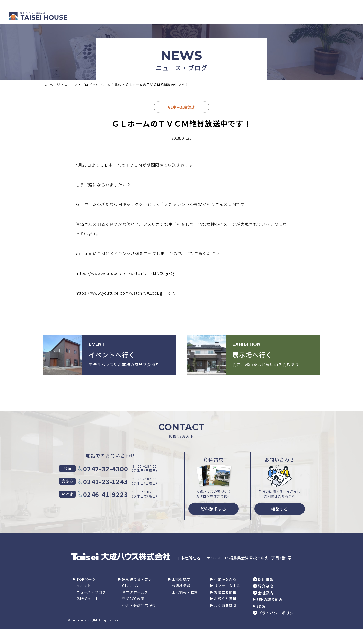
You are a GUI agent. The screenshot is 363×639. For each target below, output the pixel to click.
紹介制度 (266, 586)
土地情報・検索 (185, 592)
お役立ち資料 (225, 598)
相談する (279, 509)
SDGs (261, 606)
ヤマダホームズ (135, 592)
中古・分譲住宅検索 (139, 605)
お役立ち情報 (225, 592)
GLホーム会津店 (181, 107)
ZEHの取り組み (269, 599)
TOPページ (86, 579)
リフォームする (227, 585)
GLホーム (130, 585)
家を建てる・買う (137, 579)
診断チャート (87, 598)
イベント (83, 585)
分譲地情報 (181, 585)
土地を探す (181, 579)
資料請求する (213, 509)
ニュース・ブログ (91, 592)
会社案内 (266, 592)
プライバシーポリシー (278, 612)
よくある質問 (225, 605)
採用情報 (266, 579)
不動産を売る (225, 579)
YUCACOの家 (133, 598)
